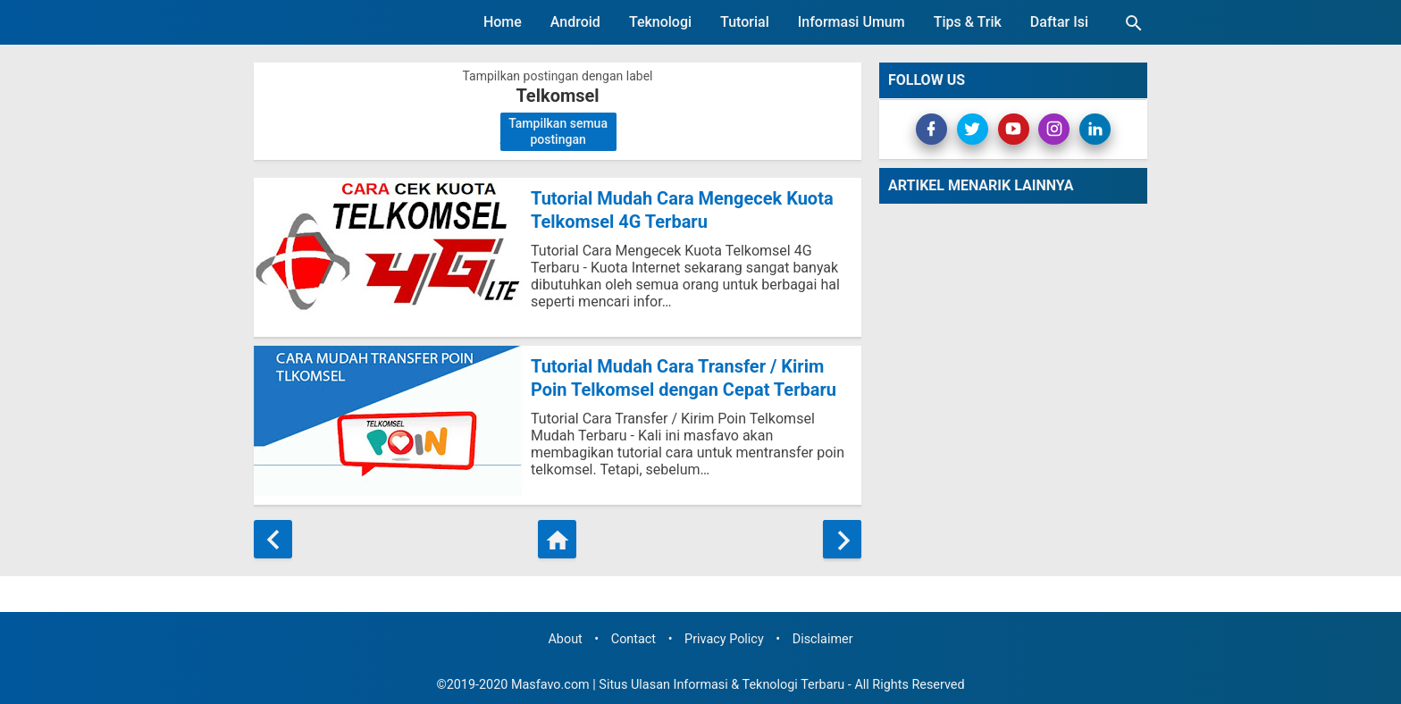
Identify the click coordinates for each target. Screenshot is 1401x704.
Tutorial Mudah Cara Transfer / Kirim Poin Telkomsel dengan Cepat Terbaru (683, 378)
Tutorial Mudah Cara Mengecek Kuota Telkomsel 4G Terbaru (682, 210)
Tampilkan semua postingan (558, 131)
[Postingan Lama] (842, 539)
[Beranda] (557, 539)
